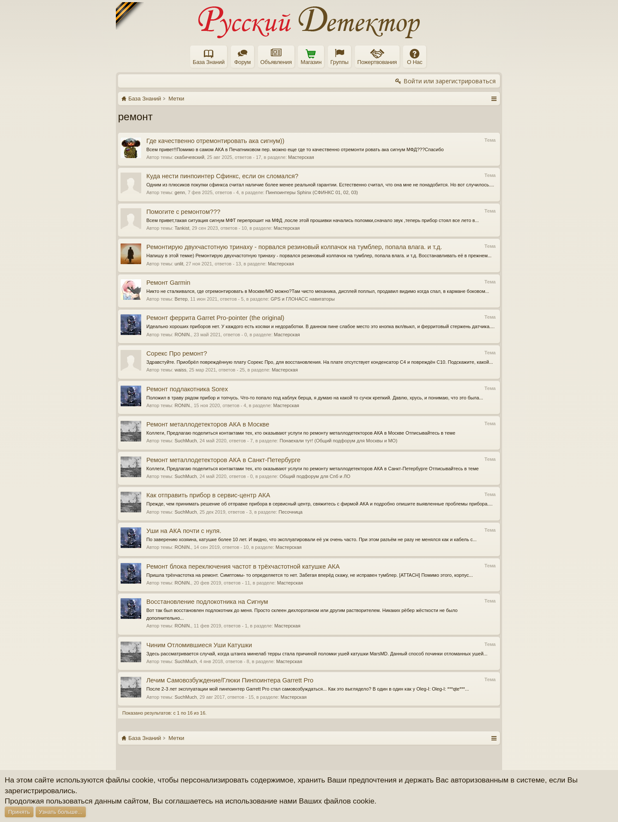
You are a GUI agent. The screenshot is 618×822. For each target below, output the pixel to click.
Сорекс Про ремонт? (176, 353)
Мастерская (301, 157)
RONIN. (183, 334)
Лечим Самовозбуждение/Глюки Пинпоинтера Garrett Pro (229, 680)
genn (180, 192)
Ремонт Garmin (168, 282)
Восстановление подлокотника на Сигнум (207, 601)
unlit (179, 263)
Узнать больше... (60, 812)
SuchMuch (186, 440)
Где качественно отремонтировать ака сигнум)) (215, 140)
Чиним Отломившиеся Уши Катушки (199, 645)
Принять (19, 812)
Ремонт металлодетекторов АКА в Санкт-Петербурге (223, 460)
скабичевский (189, 157)
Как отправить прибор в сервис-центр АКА (208, 495)
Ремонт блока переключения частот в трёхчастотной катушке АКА (243, 566)
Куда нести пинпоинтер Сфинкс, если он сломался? (222, 176)
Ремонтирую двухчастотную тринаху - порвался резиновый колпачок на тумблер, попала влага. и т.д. (294, 247)
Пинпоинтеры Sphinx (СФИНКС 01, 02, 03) (312, 192)
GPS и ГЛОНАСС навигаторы (302, 298)
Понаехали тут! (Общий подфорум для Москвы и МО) (338, 440)
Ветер (181, 298)
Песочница (291, 512)
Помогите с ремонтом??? (183, 211)
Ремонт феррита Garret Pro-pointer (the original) (215, 317)
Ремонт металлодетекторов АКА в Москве (207, 424)
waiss (181, 369)
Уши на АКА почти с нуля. (183, 530)
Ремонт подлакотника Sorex (187, 389)
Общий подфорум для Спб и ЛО (315, 476)
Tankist (182, 228)
